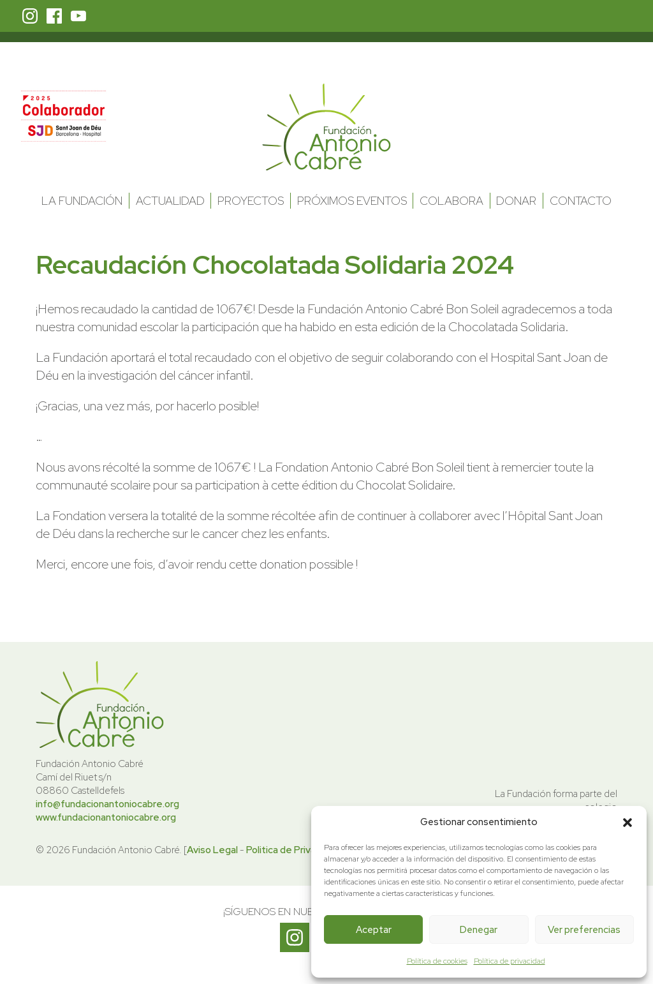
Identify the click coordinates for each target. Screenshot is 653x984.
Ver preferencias (584, 929)
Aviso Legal (212, 850)
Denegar (478, 929)
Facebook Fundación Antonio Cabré (54, 16)
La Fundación (81, 200)
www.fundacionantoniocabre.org (106, 817)
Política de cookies (437, 961)
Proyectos (250, 200)
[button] (627, 822)
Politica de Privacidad (292, 850)
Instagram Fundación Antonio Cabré (30, 16)
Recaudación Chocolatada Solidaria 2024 (275, 264)
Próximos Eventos (352, 200)
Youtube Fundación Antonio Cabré (78, 16)
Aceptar (374, 929)
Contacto (581, 200)
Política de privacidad (509, 961)
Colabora (451, 200)
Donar (516, 200)
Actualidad (170, 200)
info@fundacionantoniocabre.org (107, 804)
